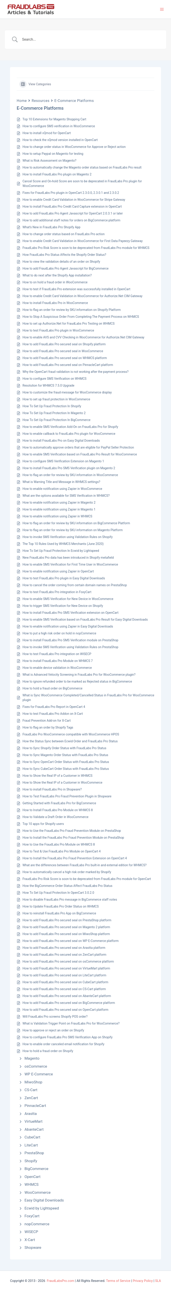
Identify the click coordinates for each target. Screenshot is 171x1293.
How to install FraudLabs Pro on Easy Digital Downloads (61, 440)
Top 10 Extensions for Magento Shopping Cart (54, 119)
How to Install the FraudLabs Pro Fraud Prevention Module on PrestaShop (73, 837)
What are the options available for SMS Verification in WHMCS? (66, 495)
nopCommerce (36, 1224)
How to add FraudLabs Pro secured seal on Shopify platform (64, 344)
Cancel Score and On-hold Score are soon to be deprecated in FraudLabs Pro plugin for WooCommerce (82, 183)
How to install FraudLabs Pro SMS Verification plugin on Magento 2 (68, 468)
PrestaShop (34, 1153)
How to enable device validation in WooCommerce (57, 667)
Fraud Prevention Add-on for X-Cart (46, 720)
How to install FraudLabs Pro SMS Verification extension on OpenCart (70, 612)
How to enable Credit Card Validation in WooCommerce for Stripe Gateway (73, 199)
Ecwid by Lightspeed (41, 1208)
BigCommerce (36, 1168)
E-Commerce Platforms (74, 101)
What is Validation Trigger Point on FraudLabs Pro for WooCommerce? (71, 1023)
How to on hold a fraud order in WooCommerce (55, 282)
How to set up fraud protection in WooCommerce (56, 399)
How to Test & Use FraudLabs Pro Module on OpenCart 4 (61, 851)
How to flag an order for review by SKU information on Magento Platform (72, 530)
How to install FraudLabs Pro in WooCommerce (55, 303)
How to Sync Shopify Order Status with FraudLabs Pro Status (64, 748)
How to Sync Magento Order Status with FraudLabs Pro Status (65, 755)
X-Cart (29, 1239)
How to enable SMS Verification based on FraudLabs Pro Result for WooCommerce (79, 454)
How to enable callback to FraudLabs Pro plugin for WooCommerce (68, 433)
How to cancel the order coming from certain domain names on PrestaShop (74, 585)
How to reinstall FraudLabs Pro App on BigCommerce (59, 913)
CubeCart (32, 1137)
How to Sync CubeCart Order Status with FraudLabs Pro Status (65, 769)
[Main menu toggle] (162, 9)
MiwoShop (33, 1082)
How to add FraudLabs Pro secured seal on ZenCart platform (64, 954)
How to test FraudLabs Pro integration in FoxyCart (56, 592)
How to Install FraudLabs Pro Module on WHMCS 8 (57, 810)
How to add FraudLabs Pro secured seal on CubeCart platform (65, 982)
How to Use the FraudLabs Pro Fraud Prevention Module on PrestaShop (71, 830)
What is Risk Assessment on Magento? (49, 160)
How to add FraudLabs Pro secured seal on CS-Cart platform (64, 989)
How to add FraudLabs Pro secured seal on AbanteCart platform (66, 996)
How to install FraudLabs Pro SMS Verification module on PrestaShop (70, 640)
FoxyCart (31, 1216)
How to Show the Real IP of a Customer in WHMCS (57, 775)
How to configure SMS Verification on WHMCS (54, 378)
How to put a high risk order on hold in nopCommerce (59, 633)
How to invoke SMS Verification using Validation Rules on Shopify (67, 537)
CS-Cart (30, 1090)
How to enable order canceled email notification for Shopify (63, 1044)
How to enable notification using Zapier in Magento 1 (59, 509)
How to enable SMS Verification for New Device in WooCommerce (67, 599)
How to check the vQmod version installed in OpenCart (60, 140)
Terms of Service (118, 1281)
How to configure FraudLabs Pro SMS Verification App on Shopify (67, 1037)
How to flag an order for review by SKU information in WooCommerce (70, 475)
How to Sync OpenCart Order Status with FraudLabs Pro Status (65, 762)
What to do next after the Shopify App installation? (57, 275)
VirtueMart (33, 1121)
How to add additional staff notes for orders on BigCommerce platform (71, 220)
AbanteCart (34, 1129)
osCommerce (35, 1066)
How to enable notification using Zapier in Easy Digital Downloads (67, 626)
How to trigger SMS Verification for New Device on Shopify (62, 606)
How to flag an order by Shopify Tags (47, 727)
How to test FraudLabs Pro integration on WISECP (56, 654)
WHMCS (31, 1184)
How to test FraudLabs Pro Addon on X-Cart (52, 713)
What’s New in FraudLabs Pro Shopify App (51, 227)
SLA (158, 1281)
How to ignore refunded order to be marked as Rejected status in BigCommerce (77, 681)
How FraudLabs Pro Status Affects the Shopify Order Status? (64, 254)
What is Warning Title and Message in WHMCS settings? (61, 482)
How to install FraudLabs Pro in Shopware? (52, 789)
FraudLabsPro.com (60, 1281)
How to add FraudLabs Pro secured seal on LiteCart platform (64, 975)
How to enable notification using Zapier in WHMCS (57, 516)
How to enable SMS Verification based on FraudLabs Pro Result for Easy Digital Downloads (85, 619)
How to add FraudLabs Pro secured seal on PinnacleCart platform (67, 365)
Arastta (30, 1113)
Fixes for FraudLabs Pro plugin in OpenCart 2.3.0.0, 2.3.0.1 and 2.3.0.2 (70, 193)
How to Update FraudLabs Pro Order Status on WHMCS (60, 906)
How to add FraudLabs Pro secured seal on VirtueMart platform (66, 968)
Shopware (32, 1247)
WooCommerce (37, 1192)
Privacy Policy (143, 1281)
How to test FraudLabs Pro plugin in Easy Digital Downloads (63, 578)
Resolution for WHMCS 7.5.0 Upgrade (48, 385)
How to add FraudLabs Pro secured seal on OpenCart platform (65, 1009)
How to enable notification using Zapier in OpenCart (58, 571)
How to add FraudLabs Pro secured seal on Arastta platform (63, 947)
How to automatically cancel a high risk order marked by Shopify (66, 872)
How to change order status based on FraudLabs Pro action (63, 234)
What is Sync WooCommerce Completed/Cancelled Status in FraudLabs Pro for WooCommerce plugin (88, 697)
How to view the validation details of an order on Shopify (61, 261)
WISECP (31, 1231)
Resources (40, 101)
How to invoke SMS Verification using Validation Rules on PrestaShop (70, 647)
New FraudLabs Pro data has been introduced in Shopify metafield (68, 557)
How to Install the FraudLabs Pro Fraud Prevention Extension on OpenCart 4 (74, 858)
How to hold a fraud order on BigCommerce (52, 688)
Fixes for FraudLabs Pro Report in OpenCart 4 (53, 707)
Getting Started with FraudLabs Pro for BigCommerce (59, 803)
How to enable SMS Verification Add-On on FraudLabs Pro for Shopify (70, 427)
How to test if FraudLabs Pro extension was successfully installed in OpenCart (76, 289)
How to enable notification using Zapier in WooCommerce (62, 489)
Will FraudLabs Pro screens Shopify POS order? (55, 1016)
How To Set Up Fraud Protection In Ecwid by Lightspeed (60, 550)
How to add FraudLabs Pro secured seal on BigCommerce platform (68, 1003)
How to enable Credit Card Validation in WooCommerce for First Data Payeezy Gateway (82, 241)
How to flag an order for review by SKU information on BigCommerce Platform (76, 523)
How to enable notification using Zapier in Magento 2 (59, 502)
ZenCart (31, 1098)
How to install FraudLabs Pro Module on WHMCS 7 (57, 661)
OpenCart (32, 1176)
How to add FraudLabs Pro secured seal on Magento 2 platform (66, 927)
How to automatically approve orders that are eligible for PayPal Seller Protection (78, 447)
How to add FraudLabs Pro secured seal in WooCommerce (62, 351)
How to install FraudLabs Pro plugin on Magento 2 (57, 174)
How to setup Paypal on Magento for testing (52, 153)
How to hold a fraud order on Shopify (47, 1051)
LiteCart (31, 1145)
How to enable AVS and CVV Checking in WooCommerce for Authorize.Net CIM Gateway (83, 337)
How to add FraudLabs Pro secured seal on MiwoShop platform (66, 934)
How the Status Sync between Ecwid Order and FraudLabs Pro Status (70, 741)
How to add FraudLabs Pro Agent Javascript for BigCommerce (65, 268)
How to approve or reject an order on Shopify (53, 1030)
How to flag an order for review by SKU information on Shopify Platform (71, 310)
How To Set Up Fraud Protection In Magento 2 (54, 413)
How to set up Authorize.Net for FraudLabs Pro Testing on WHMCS (68, 323)
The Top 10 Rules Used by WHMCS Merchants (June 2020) (63, 544)
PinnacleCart (35, 1105)
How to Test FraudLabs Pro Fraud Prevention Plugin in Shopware (66, 796)
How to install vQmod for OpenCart (46, 133)
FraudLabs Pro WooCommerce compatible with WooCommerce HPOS (70, 734)
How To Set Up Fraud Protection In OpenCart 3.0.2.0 (58, 892)
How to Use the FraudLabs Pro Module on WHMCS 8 (58, 844)
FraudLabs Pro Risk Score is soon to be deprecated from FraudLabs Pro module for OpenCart (86, 879)
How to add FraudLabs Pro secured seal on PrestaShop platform (66, 920)
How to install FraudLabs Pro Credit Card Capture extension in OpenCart (72, 206)
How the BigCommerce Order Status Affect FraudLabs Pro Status (67, 886)
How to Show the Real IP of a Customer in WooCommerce (62, 782)
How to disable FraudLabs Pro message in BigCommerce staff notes (69, 899)
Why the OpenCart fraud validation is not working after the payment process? (75, 371)
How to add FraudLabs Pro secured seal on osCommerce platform (68, 961)
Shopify (30, 1161)
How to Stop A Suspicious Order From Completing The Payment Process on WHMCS (80, 316)
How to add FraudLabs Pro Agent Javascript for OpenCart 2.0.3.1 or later (72, 213)
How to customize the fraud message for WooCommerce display (67, 392)
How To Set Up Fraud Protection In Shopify (51, 406)
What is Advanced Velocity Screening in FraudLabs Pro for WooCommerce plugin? (78, 674)
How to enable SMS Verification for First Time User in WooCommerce (70, 564)
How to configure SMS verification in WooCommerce (58, 126)
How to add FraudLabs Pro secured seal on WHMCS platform (64, 358)
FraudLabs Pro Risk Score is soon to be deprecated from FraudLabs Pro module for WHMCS (85, 248)
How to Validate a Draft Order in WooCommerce (55, 817)
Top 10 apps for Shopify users (43, 824)
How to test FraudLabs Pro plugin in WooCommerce (58, 330)
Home (22, 101)
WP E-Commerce (38, 1074)
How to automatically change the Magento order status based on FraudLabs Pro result (82, 167)
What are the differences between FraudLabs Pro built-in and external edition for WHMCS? (84, 865)
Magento (31, 1058)
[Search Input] (91, 39)
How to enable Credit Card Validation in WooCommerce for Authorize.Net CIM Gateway (82, 296)
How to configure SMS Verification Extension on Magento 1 (63, 461)
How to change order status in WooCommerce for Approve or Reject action (74, 147)
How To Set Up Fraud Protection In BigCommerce (56, 420)
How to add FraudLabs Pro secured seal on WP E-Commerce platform (70, 941)
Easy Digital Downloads (44, 1200)
